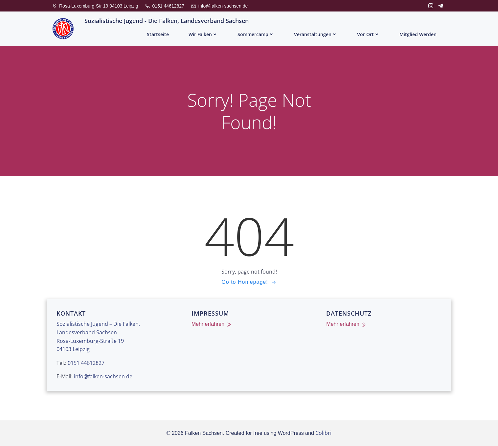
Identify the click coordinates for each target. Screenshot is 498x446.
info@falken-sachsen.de (103, 376)
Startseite (158, 34)
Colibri (323, 432)
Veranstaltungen (315, 34)
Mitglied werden (418, 34)
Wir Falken (203, 34)
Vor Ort (368, 34)
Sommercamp (256, 34)
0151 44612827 (86, 363)
